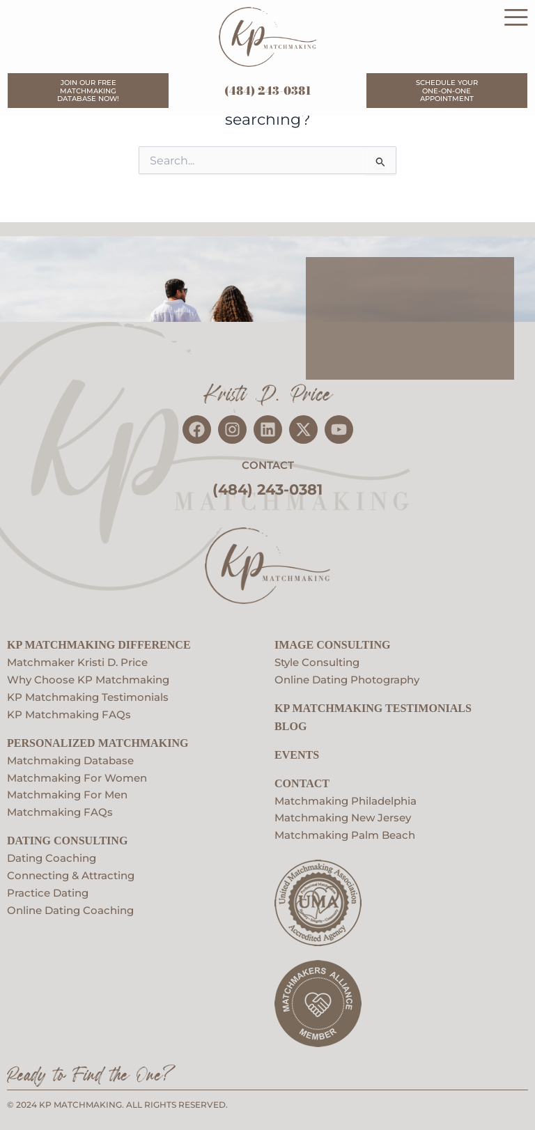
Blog (290, 723)
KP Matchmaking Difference (99, 642)
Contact (301, 780)
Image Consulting (332, 642)
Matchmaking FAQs (60, 809)
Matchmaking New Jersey (342, 815)
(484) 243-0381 (267, 91)
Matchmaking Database (70, 757)
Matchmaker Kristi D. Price (77, 659)
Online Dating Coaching (70, 907)
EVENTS (296, 751)
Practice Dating (47, 889)
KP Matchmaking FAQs (69, 711)
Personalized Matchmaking (97, 739)
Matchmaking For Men (67, 792)
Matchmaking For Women (77, 774)
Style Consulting (316, 659)
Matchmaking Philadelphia (345, 797)
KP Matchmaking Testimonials (88, 694)
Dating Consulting (67, 838)
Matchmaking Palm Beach (344, 832)
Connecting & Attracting (70, 872)
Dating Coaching (51, 855)
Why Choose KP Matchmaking (88, 677)
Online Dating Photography (346, 677)
